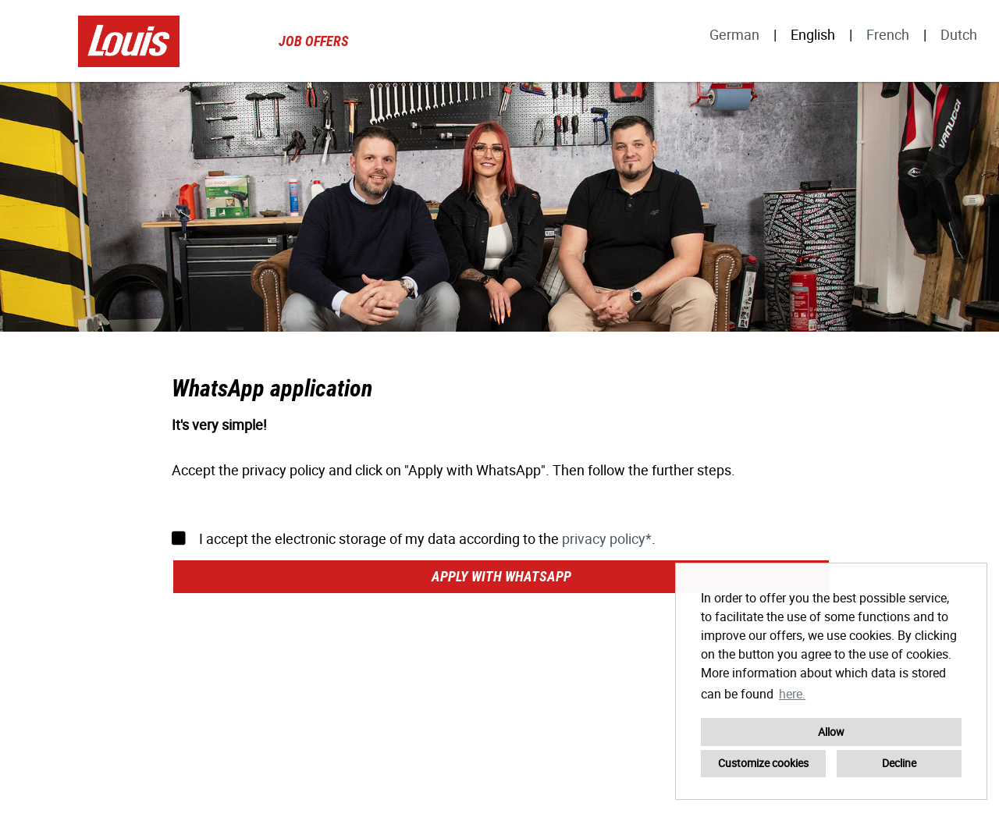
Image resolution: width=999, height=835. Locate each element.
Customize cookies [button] (763, 762)
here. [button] (792, 693)
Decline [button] (899, 762)
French (887, 34)
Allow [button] (831, 731)
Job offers (314, 41)
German (734, 34)
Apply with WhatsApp (501, 576)
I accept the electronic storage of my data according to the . (414, 538)
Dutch (958, 34)
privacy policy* (607, 538)
